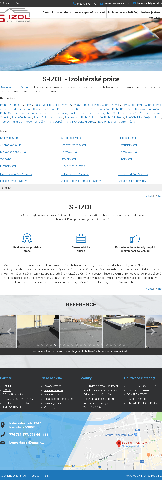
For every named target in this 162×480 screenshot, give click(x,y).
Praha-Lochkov (91, 104)
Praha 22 (132, 113)
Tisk (160, 196)
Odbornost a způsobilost (98, 394)
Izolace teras (52, 394)
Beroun (26, 109)
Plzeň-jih (131, 117)
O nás (46, 12)
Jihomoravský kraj (11, 145)
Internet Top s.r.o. (151, 475)
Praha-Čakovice (9, 113)
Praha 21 (109, 117)
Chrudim (5, 117)
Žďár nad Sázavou (150, 113)
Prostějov (90, 109)
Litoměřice (103, 109)
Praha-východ (103, 113)
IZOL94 (7, 390)
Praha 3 (86, 117)
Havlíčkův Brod (145, 104)
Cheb (56, 104)
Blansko (140, 109)
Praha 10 (97, 117)
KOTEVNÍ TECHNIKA (16, 403)
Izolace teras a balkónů (123, 12)
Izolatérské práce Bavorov (16, 174)
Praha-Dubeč (55, 121)
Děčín (42, 121)
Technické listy (92, 407)
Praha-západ (72, 117)
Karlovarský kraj (9, 137)
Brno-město (154, 109)
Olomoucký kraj (128, 151)
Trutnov (4, 121)
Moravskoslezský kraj (13, 151)
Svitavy (77, 104)
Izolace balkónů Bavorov (133, 174)
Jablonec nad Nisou (82, 113)
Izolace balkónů (53, 390)
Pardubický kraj (128, 145)
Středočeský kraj (71, 137)
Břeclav (24, 113)
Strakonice (119, 113)
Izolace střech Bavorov (75, 174)
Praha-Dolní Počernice (24, 121)
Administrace (31, 475)
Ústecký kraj (68, 159)
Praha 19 (17, 104)
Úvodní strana (8, 87)
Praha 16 (5, 104)
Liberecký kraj (69, 151)
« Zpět (149, 196)
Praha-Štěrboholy (58, 113)
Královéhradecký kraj (73, 145)
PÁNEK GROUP (12, 407)
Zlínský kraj (125, 159)
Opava (28, 104)
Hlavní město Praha (149, 117)
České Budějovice (44, 109)
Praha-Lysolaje (42, 104)
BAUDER (8, 386)
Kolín (79, 109)
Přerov (120, 117)
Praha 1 (68, 121)
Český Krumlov (111, 104)
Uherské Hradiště (84, 121)
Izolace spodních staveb (90, 12)
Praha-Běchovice (22, 117)
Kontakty (154, 17)
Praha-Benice (38, 113)
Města (24, 87)
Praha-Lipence (65, 109)
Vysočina (5, 159)
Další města (127, 121)
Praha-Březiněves (122, 109)
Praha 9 (101, 121)
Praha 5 (38, 117)
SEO (47, 475)
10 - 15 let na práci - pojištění (100, 386)
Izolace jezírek (52, 403)
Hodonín (15, 109)
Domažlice (128, 104)
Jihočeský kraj (127, 137)
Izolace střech (61, 12)
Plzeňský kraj (8, 166)
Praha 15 (65, 104)
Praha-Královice (53, 117)
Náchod (112, 121)
